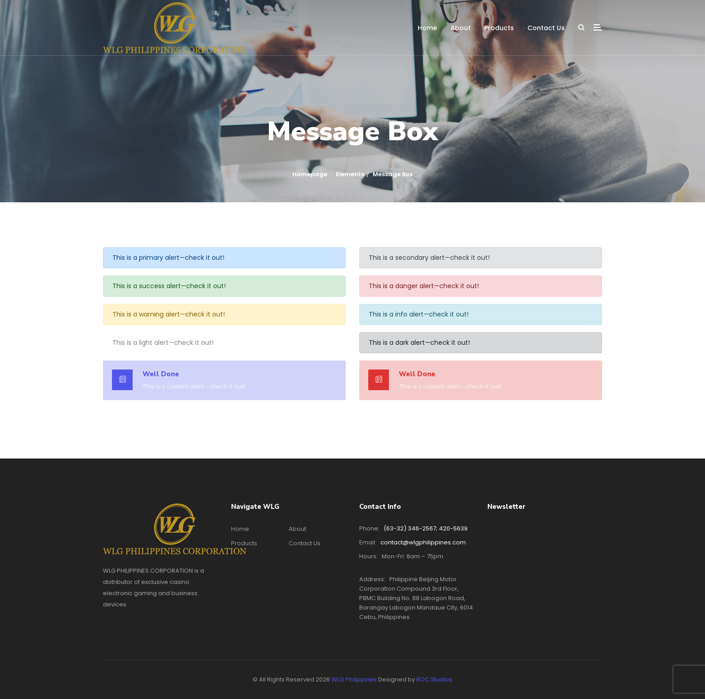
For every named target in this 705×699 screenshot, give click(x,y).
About (461, 27)
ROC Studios (434, 679)
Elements (350, 174)
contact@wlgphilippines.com (423, 542)
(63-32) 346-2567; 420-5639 (426, 528)
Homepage (309, 174)
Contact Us (546, 27)
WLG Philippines (354, 679)
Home (427, 27)
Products (499, 27)
